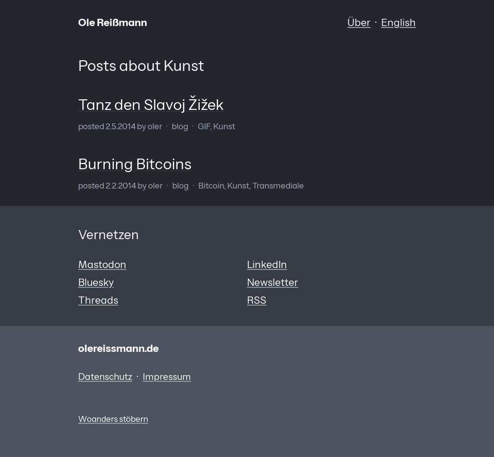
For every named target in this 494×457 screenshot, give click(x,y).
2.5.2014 (121, 126)
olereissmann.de (118, 348)
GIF (204, 126)
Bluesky (96, 282)
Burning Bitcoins (135, 164)
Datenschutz (105, 376)
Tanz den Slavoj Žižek (151, 104)
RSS (256, 300)
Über (358, 22)
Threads (98, 300)
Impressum (167, 376)
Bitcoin (211, 185)
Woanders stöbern (113, 419)
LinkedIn (267, 264)
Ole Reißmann (112, 22)
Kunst (224, 126)
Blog (180, 126)
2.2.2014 (121, 185)
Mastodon (102, 264)
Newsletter (272, 282)
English (398, 22)
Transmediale (278, 185)
